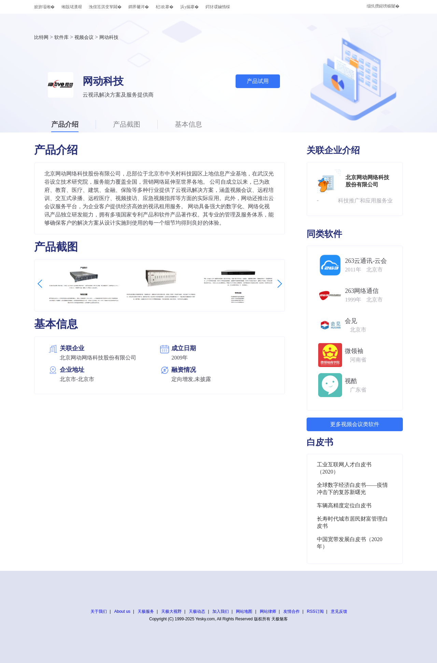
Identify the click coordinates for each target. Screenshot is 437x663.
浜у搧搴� (189, 6)
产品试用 (258, 81)
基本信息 (188, 124)
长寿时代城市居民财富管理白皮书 (352, 522)
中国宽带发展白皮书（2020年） (349, 542)
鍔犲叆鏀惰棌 (218, 6)
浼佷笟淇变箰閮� (105, 6)
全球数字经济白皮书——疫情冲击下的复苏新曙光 (352, 488)
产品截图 (126, 124)
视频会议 (84, 37)
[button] (40, 284)
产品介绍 (65, 124)
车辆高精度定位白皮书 (344, 505)
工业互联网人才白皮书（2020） (344, 468)
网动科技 (108, 37)
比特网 (41, 37)
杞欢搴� (164, 6)
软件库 (61, 37)
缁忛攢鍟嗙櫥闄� (383, 6)
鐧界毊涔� (138, 6)
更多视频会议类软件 (354, 424)
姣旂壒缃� (44, 6)
